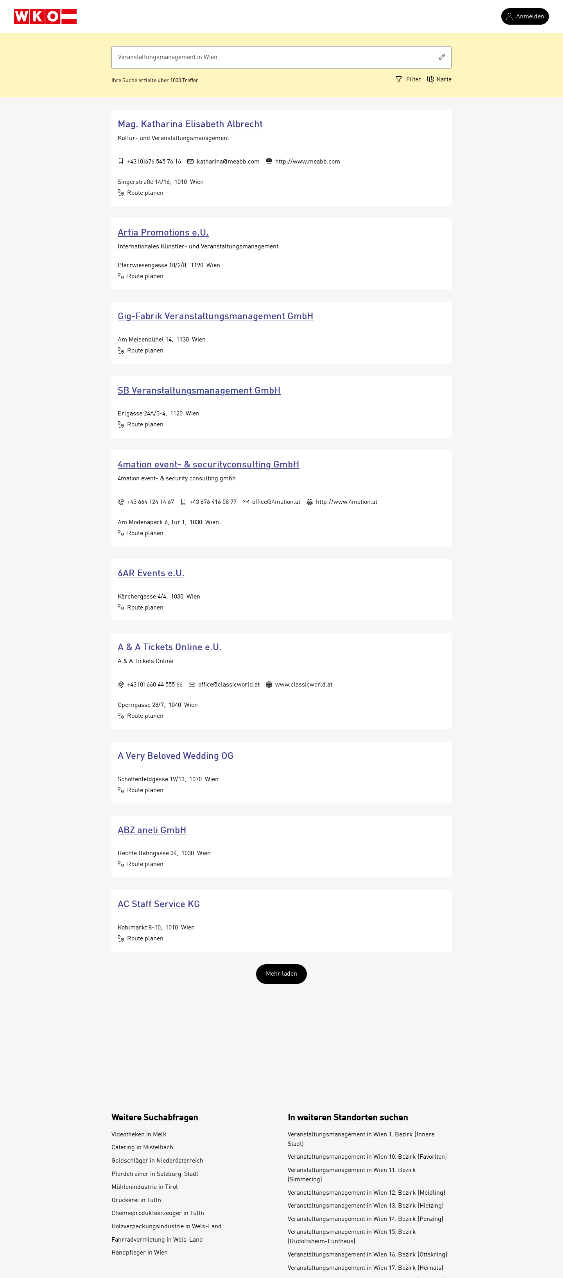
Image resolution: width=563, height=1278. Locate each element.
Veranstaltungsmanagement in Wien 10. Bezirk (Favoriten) (367, 1157)
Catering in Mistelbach (142, 1148)
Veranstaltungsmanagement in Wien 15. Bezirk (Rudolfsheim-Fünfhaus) (352, 1237)
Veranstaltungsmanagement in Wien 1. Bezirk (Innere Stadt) (361, 1139)
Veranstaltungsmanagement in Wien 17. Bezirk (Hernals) (365, 1268)
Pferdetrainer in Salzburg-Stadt (154, 1174)
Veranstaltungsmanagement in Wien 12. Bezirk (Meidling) (366, 1193)
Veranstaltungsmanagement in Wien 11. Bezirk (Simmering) (352, 1175)
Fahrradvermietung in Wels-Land (157, 1240)
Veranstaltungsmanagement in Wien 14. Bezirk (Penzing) (365, 1219)
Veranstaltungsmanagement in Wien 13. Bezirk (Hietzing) (366, 1206)
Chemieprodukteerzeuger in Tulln (157, 1213)
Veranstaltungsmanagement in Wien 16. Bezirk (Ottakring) (367, 1255)
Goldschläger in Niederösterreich (157, 1161)
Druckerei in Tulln (136, 1200)
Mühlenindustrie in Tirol (144, 1187)
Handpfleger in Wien (139, 1253)
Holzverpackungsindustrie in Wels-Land (166, 1227)
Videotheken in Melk (139, 1135)
